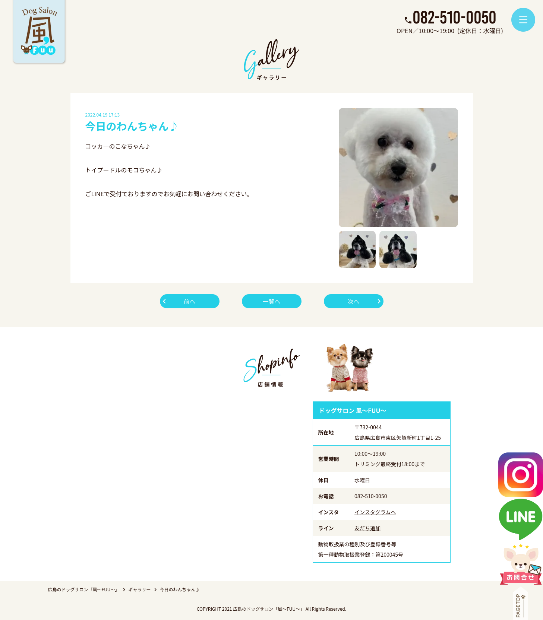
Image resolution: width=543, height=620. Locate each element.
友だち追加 (367, 528)
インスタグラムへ (375, 512)
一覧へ (271, 301)
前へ (189, 301)
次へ (353, 301)
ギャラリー (139, 589)
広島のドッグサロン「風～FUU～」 (84, 589)
